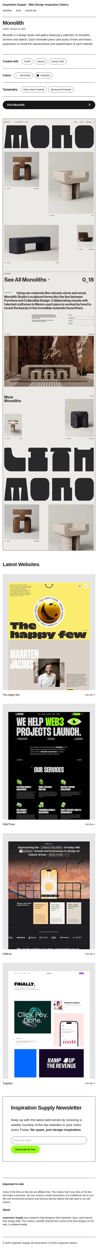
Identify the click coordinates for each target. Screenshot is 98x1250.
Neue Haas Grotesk (33, 89)
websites (7, 10)
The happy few (11, 694)
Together (8, 1083)
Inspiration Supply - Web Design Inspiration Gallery (36, 4)
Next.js (41, 61)
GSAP (27, 61)
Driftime (7, 953)
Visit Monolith (49, 105)
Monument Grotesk (61, 89)
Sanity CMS (58, 61)
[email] (49, 1140)
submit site (30, 10)
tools (18, 10)
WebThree (9, 824)
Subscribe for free (25, 1149)
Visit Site (90, 695)
